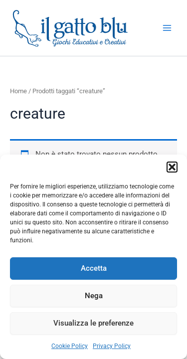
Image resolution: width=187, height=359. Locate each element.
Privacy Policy (112, 346)
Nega (94, 295)
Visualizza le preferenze (93, 323)
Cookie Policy (69, 346)
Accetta (94, 268)
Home (18, 91)
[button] (172, 167)
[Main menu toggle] (167, 28)
